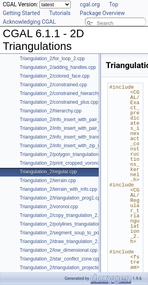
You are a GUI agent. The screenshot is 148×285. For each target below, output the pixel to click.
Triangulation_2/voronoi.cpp (49, 206)
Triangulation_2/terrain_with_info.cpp (58, 189)
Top (113, 4)
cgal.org (89, 4)
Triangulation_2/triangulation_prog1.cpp (61, 198)
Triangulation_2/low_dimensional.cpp (58, 250)
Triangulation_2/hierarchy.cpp (51, 111)
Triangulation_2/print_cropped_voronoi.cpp (65, 163)
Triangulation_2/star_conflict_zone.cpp (60, 259)
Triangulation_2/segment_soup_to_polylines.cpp (70, 233)
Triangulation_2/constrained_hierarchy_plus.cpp (70, 93)
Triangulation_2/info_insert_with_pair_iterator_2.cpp (74, 119)
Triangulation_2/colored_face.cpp (55, 76)
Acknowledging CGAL (29, 22)
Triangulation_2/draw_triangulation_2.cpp (63, 241)
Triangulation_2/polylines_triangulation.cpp (64, 224)
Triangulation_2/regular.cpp (48, 172)
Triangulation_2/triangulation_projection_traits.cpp (72, 267)
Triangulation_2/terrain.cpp (48, 180)
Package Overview (102, 13)
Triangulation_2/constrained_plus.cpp (59, 102)
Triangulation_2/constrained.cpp (53, 84)
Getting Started (21, 13)
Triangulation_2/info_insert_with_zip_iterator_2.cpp (73, 145)
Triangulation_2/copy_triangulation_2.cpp (63, 215)
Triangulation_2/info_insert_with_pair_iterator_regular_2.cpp (83, 128)
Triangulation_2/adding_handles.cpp (58, 67)
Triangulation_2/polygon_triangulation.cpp (63, 154)
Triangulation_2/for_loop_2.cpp (52, 58)
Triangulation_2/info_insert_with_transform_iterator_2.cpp (80, 137)
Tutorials (60, 13)
